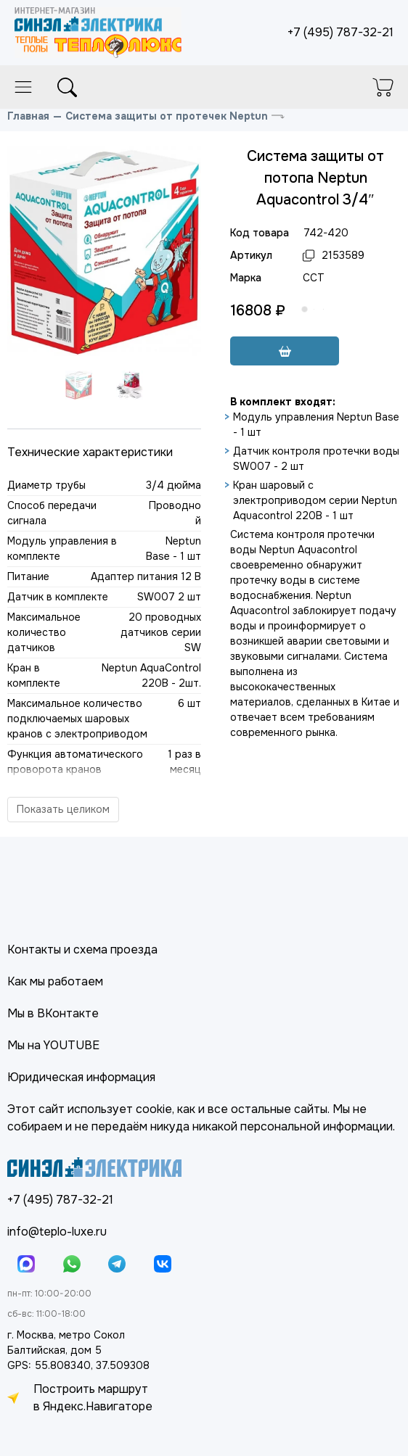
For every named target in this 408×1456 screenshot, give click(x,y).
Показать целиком (63, 809)
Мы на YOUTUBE (53, 1045)
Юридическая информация (81, 1077)
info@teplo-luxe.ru (57, 1231)
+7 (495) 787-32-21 (340, 32)
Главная (28, 116)
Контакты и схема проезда (82, 949)
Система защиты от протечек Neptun (166, 116)
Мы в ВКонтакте (53, 1013)
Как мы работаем (55, 981)
